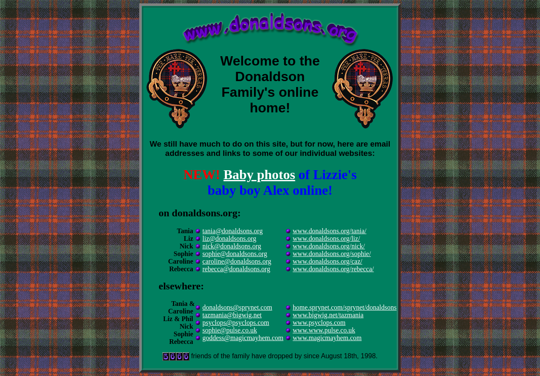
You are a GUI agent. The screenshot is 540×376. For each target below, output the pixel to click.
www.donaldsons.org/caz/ (327, 261)
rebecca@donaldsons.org (236, 268)
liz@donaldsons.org (229, 238)
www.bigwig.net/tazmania (328, 315)
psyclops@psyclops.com (235, 322)
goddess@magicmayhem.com (243, 337)
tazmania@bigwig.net (232, 315)
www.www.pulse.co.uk (324, 330)
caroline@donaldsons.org (236, 261)
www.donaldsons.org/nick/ (329, 246)
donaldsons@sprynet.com (237, 307)
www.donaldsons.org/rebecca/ (333, 268)
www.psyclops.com (319, 322)
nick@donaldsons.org (231, 246)
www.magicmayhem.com (327, 337)
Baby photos (259, 174)
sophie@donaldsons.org (234, 253)
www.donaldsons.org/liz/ (326, 238)
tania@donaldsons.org (232, 230)
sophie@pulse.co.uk (229, 330)
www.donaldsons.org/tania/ (330, 230)
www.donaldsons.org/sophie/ (332, 253)
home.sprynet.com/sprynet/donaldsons (345, 307)
